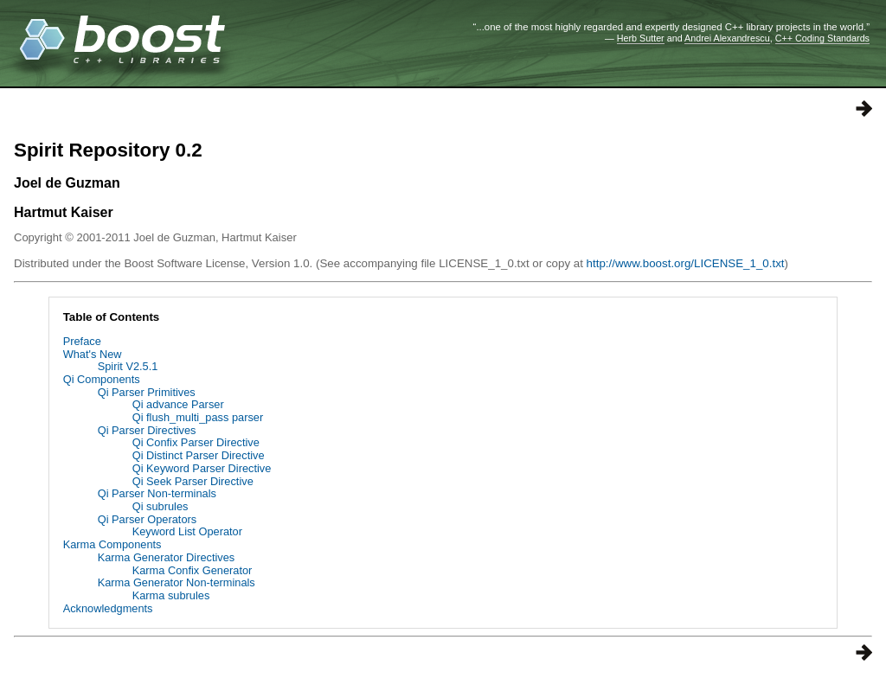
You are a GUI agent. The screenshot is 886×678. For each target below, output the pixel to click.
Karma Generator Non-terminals (176, 582)
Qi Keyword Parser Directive (202, 468)
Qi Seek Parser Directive (193, 481)
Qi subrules (160, 506)
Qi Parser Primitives (147, 392)
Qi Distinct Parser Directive (198, 455)
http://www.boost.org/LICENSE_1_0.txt (686, 263)
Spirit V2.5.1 (128, 366)
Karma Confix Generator (192, 570)
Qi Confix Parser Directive (196, 442)
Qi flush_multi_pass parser (198, 417)
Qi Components (101, 379)
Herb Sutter (640, 38)
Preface (82, 341)
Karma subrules (171, 595)
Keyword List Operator (187, 531)
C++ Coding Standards (822, 38)
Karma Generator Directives (166, 557)
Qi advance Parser (178, 404)
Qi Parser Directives (147, 430)
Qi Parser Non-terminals (157, 493)
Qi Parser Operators (147, 519)
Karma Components (112, 544)
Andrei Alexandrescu (727, 38)
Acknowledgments (108, 608)
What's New (92, 354)
